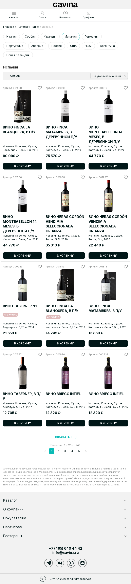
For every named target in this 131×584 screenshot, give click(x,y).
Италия (11, 36)
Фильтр (15, 76)
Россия (57, 45)
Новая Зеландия (18, 55)
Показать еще (65, 437)
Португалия (14, 45)
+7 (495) (65, 549)
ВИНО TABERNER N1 (20, 306)
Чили (88, 45)
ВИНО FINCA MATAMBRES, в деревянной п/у (61, 132)
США (73, 45)
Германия (92, 36)
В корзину (22, 166)
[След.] (85, 451)
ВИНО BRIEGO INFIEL (63, 394)
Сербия (30, 36)
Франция (50, 36)
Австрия (37, 45)
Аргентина (107, 45)
